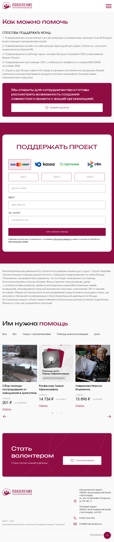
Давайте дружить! (57, 107)
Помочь (6, 409)
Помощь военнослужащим (72, 334)
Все (4, 334)
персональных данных (18, 241)
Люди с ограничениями (37, 334)
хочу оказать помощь (57, 232)
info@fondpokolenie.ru (90, 524)
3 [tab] (61, 413)
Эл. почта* (14, 213)
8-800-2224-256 (87, 518)
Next (109, 416)
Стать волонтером (82, 460)
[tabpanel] (20, 378)
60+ (15, 334)
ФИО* (11, 197)
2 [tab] (57, 413)
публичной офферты (62, 239)
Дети (97, 334)
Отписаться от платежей (101, 534)
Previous (4, 416)
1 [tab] (52, 413)
